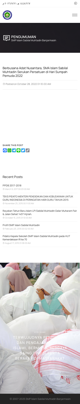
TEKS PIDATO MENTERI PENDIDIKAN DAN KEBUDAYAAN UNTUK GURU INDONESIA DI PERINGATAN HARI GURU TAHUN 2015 (38, 198)
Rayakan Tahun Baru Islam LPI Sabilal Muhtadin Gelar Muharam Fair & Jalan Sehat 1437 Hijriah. (40, 212)
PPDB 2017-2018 (12, 185)
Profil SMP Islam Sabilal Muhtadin (21, 225)
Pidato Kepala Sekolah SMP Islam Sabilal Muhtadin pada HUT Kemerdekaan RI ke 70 (36, 237)
